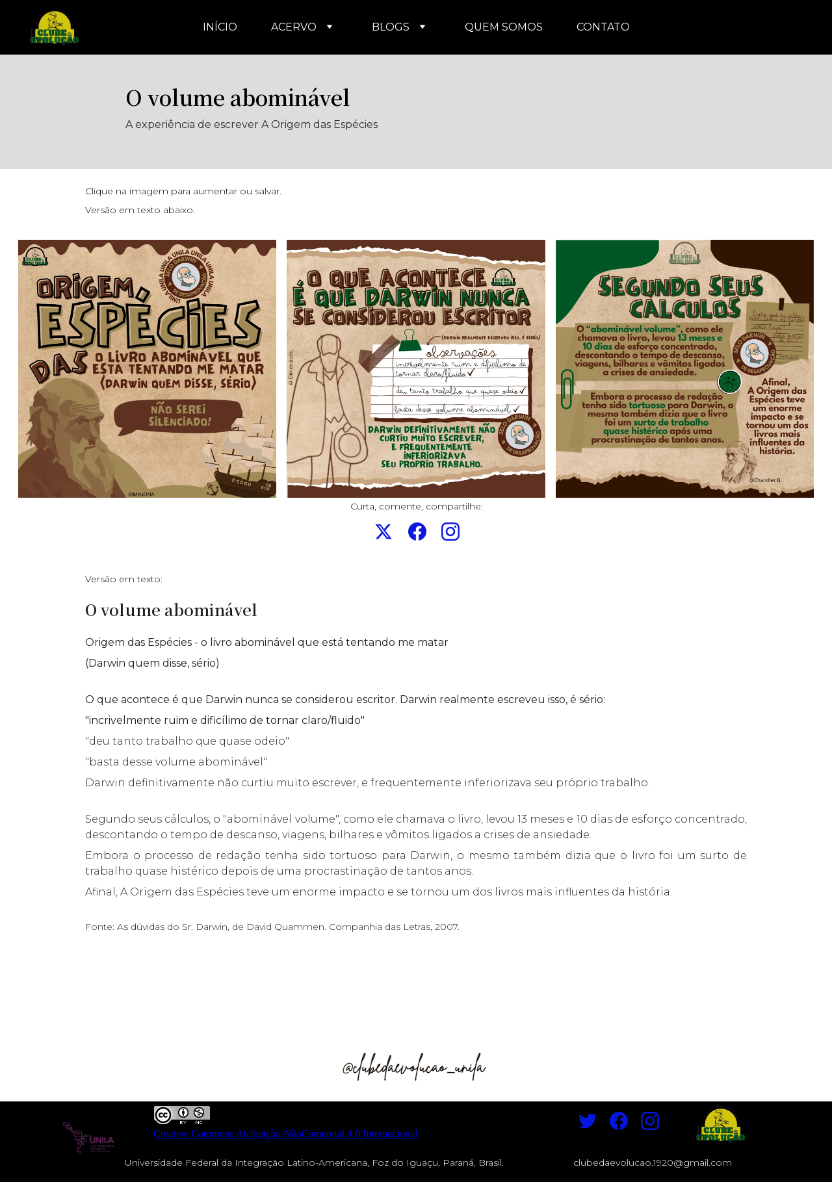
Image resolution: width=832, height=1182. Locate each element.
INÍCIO (220, 27)
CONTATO (603, 27)
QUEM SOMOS (504, 27)
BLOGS (391, 27)
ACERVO (294, 27)
